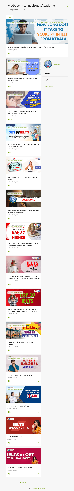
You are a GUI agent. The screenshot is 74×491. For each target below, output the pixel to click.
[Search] (67, 6)
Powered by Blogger (37, 488)
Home (9, 17)
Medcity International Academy (31, 5)
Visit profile (57, 64)
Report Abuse (49, 86)
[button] (65, 53)
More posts (23, 482)
